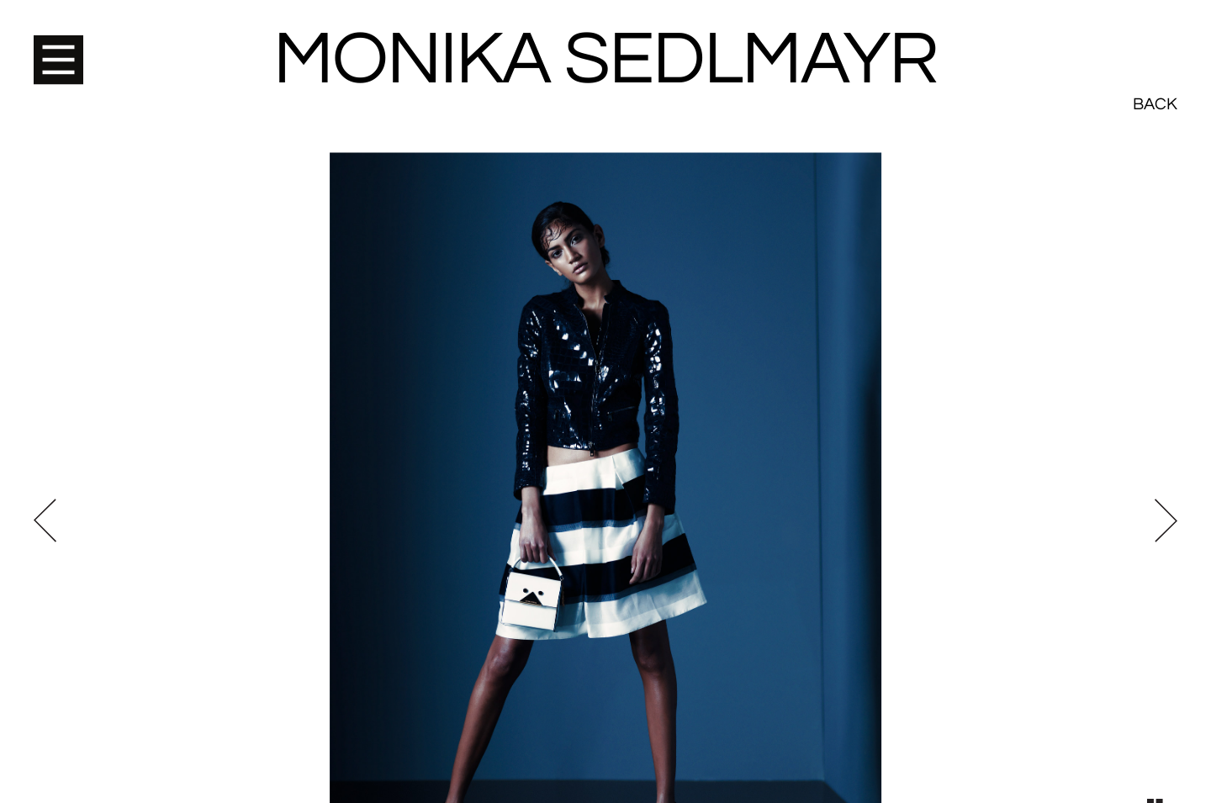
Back (1155, 42)
